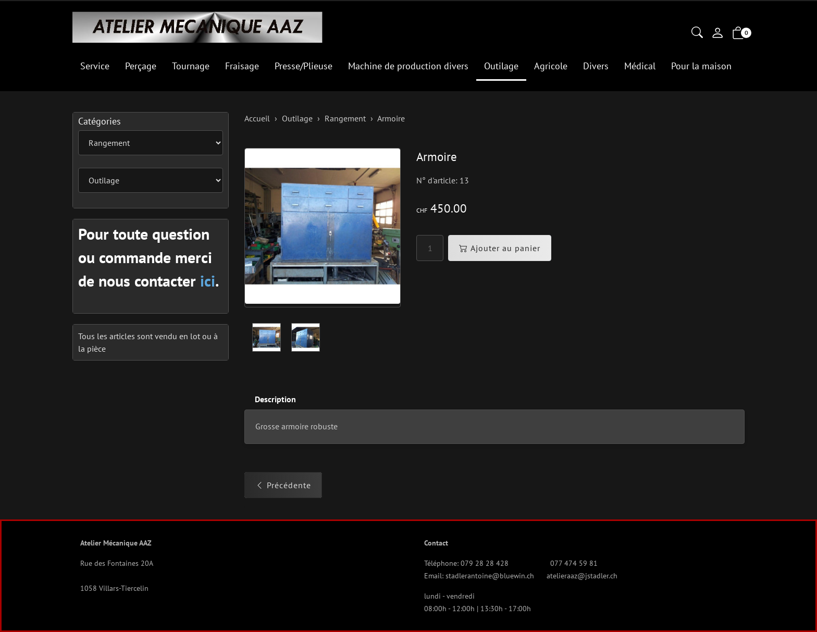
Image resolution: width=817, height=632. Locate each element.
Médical (639, 66)
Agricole (550, 66)
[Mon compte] (717, 34)
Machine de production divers (408, 66)
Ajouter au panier (499, 248)
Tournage (190, 66)
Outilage (501, 66)
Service (94, 66)
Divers (596, 66)
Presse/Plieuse (303, 66)
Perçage (140, 66)
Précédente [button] (283, 485)
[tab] (270, 399)
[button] (697, 33)
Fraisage (242, 66)
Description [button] (275, 399)
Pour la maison (701, 66)
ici (207, 280)
